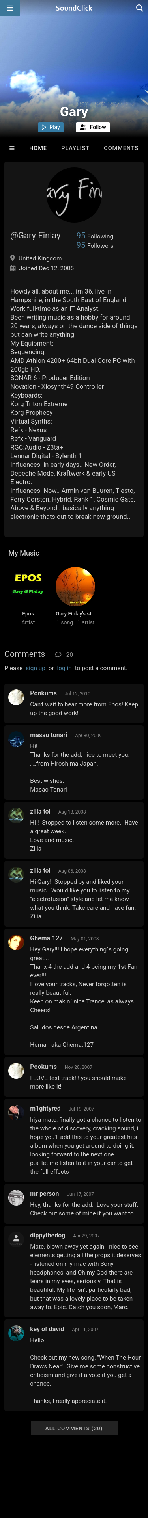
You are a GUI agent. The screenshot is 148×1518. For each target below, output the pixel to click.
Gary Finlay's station (79, 613)
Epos (28, 613)
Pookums (43, 693)
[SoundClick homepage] (74, 8)
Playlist (75, 148)
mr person (44, 1193)
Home (38, 148)
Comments (121, 148)
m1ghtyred (45, 1108)
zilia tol (40, 811)
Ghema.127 (46, 938)
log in (64, 668)
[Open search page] (140, 8)
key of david (47, 1329)
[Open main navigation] (10, 8)
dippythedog (47, 1235)
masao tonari (48, 735)
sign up (35, 668)
